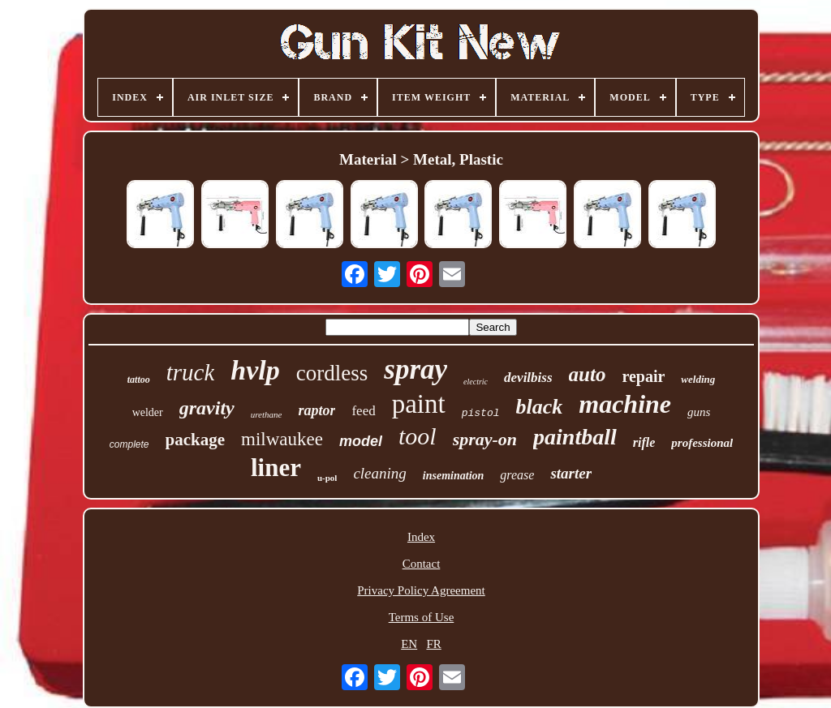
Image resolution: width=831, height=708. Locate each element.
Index (421, 536)
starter (571, 473)
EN (409, 643)
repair (643, 376)
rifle (644, 442)
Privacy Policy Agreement (420, 590)
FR (433, 643)
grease (517, 475)
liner (276, 467)
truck (190, 372)
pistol (481, 413)
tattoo (138, 379)
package (196, 439)
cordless (332, 373)
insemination (453, 476)
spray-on (485, 439)
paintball (575, 436)
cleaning (379, 473)
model (360, 441)
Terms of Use (421, 617)
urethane (266, 414)
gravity (207, 407)
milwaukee (282, 439)
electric (475, 381)
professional (702, 442)
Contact (422, 563)
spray (415, 369)
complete (129, 444)
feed (363, 410)
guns (698, 411)
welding (698, 379)
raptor (316, 410)
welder (147, 412)
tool (417, 436)
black (538, 406)
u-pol (327, 478)
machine (625, 403)
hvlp (254, 370)
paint (419, 403)
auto (587, 374)
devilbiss (528, 377)
